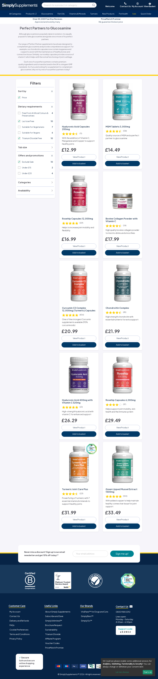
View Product (79, 157)
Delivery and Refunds (19, 620)
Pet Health (123, 14)
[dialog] (128, 667)
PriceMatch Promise (54, 647)
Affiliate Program (53, 638)
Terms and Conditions (20, 634)
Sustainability (51, 629)
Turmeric (94, 14)
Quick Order (146, 14)
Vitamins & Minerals (77, 14)
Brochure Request (53, 625)
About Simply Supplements (57, 611)
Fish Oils (61, 14)
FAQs (12, 625)
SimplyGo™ (86, 620)
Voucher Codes (52, 643)
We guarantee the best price (111, 20)
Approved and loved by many (47, 20)
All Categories (15, 14)
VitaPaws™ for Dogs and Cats (94, 611)
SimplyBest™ (87, 616)
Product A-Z (31, 14)
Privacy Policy (16, 638)
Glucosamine (47, 14)
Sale (134, 14)
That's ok (147, 672)
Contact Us (15, 616)
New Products (108, 14)
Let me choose (122, 672)
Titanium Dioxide (53, 634)
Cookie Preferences (19, 629)
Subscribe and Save (54, 616)
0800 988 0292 (123, 612)
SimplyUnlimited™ (53, 620)
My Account (15, 611)
